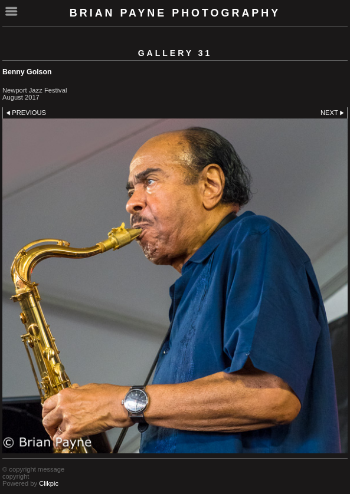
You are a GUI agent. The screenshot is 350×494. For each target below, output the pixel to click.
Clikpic (48, 483)
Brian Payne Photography (175, 13)
